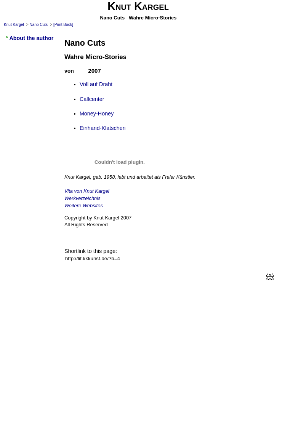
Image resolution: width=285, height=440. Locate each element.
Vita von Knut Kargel (86, 191)
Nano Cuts (39, 24)
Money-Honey (97, 113)
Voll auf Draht (96, 84)
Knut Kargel (14, 24)
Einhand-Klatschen (103, 128)
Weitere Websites (83, 205)
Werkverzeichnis (82, 198)
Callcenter (92, 99)
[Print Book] (63, 24)
